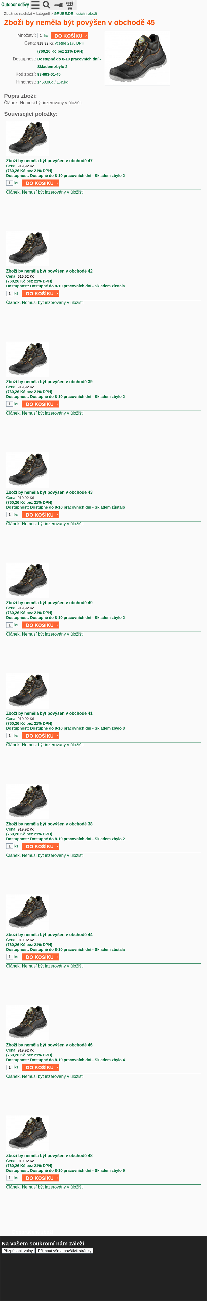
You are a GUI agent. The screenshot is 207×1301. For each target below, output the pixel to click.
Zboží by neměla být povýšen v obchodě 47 (49, 160)
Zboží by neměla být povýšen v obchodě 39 (49, 381)
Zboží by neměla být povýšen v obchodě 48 (49, 1155)
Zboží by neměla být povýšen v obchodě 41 (49, 713)
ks (16, 183)
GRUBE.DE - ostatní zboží (75, 14)
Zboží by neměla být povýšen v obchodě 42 (49, 271)
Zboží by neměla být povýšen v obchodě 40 (49, 602)
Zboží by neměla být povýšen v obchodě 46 (49, 1045)
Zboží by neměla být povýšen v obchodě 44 (49, 934)
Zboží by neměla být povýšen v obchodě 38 (49, 824)
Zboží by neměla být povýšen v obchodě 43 (49, 492)
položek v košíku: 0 (71, 5)
